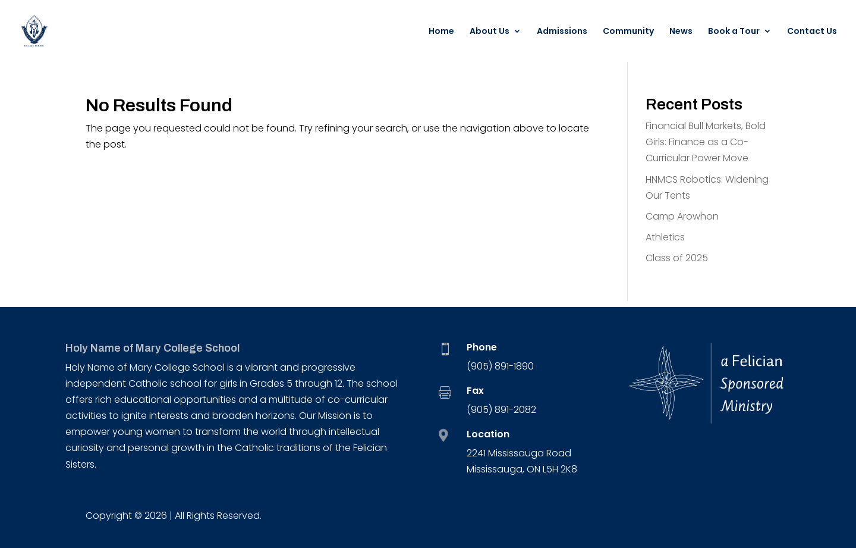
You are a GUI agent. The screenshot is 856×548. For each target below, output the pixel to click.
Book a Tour (734, 32)
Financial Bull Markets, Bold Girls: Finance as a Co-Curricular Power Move (706, 142)
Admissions (562, 32)
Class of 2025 (677, 258)
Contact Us (812, 32)
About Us (489, 32)
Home (441, 32)
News (681, 32)
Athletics (665, 237)
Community (628, 32)
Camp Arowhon (682, 216)
